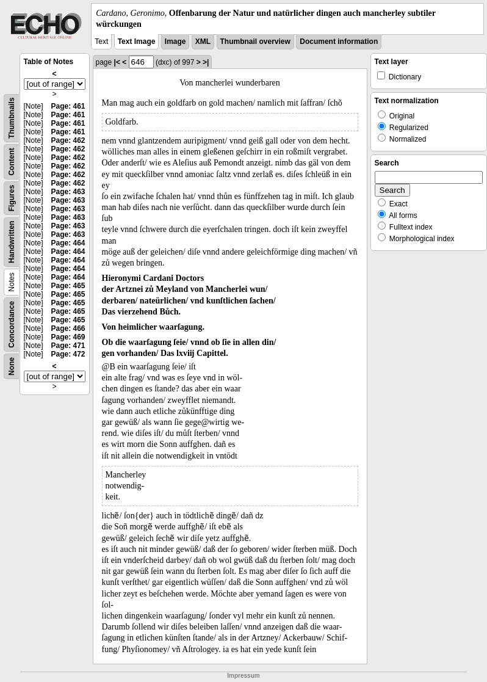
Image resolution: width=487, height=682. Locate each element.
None (11, 366)
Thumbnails (11, 118)
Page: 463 (68, 191)
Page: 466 (68, 328)
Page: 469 (68, 337)
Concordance (11, 324)
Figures (11, 198)
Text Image (137, 41)
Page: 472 (68, 354)
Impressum (243, 675)
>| (206, 62)
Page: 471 (68, 345)
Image (175, 41)
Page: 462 (68, 140)
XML (203, 41)
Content (11, 162)
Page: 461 (68, 106)
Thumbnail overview (255, 41)
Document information (339, 41)
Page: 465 (68, 285)
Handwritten (11, 242)
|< (117, 62)
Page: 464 (68, 243)
